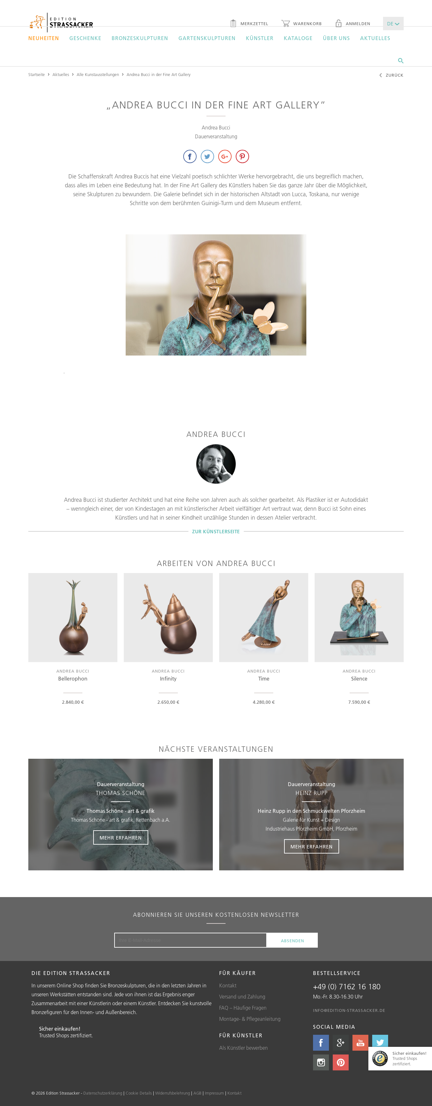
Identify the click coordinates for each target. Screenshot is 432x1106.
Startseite (36, 74)
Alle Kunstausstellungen (98, 74)
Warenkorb (301, 24)
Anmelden (352, 24)
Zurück (391, 75)
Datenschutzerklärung (102, 1093)
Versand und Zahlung (242, 996)
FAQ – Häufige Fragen (243, 1008)
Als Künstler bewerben (243, 1048)
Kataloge (298, 38)
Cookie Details (139, 1093)
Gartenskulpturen (207, 38)
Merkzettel (248, 24)
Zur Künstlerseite (216, 531)
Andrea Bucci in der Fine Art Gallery (159, 74)
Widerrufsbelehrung (172, 1093)
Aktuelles (375, 38)
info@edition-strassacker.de (349, 1010)
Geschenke (85, 38)
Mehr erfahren (121, 838)
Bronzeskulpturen (140, 38)
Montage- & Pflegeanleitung (250, 1019)
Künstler (260, 38)
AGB (197, 1093)
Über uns (336, 38)
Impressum (214, 1093)
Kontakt (227, 985)
